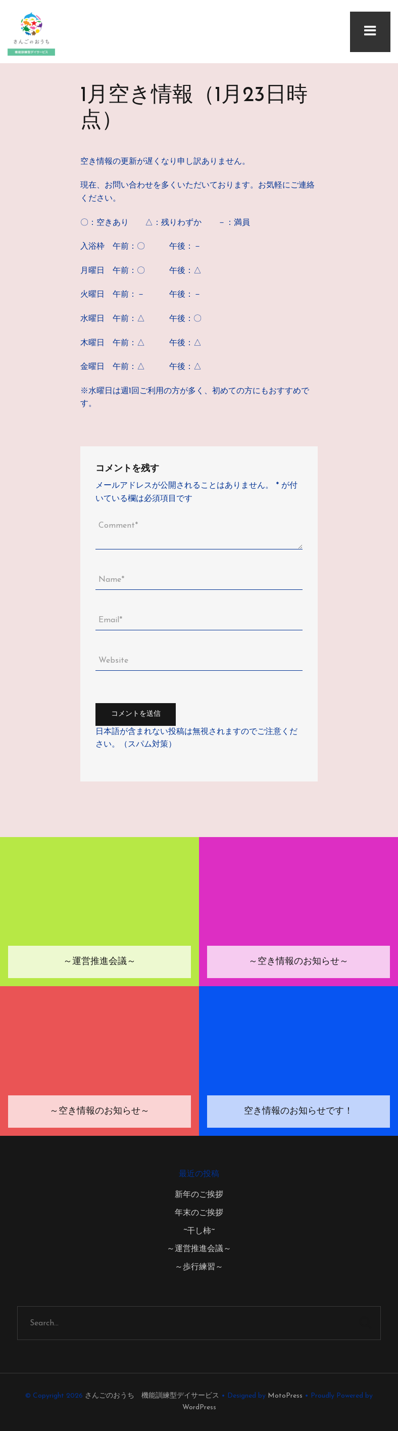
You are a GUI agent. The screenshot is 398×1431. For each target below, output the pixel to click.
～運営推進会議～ (199, 1249)
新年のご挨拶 (199, 1195)
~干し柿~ (199, 1231)
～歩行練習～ (199, 1267)
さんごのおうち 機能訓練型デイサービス (152, 1396)
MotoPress (285, 1396)
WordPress (199, 1407)
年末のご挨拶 (199, 1213)
